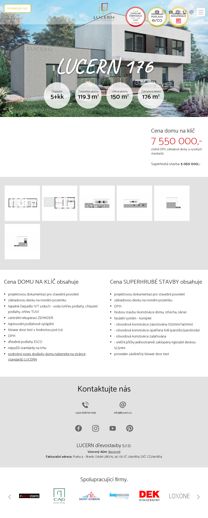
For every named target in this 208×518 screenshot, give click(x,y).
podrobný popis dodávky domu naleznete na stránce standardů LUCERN (47, 357)
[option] (29, 497)
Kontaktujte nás (18, 8)
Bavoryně (114, 452)
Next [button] (198, 497)
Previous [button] (10, 497)
